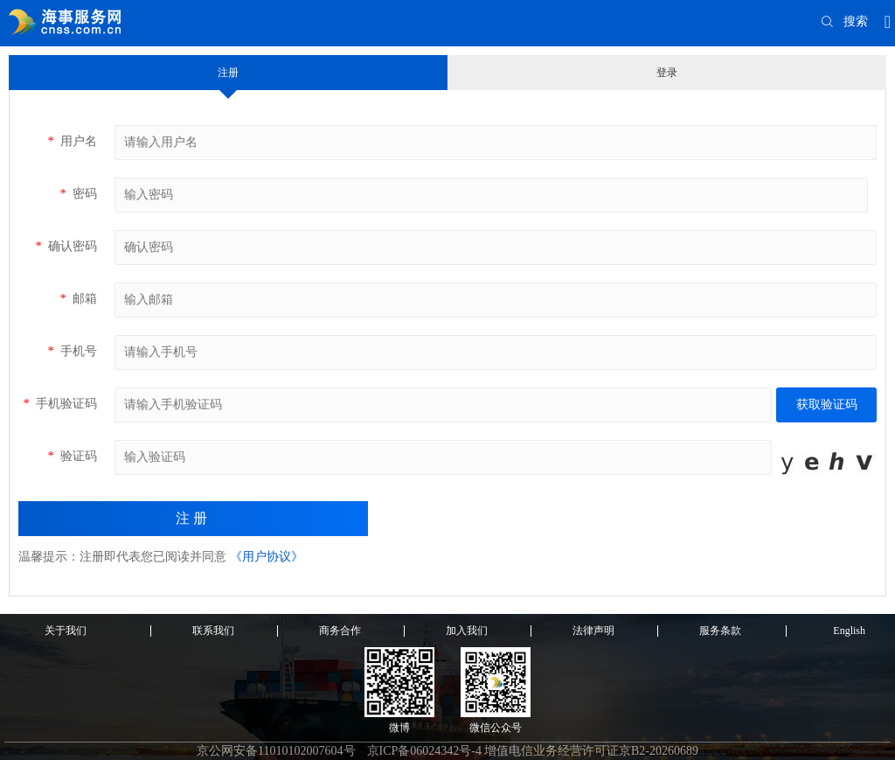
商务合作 (340, 630)
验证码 (72, 456)
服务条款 (720, 630)
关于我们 (66, 630)
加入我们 (467, 630)
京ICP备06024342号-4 (424, 750)
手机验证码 (60, 403)
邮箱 (78, 298)
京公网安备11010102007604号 (276, 750)
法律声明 (593, 630)
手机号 (72, 351)
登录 (666, 72)
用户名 (72, 141)
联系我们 (213, 630)
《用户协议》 (266, 556)
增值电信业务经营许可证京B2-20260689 (591, 750)
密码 (78, 193)
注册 (228, 72)
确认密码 (66, 246)
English (849, 630)
